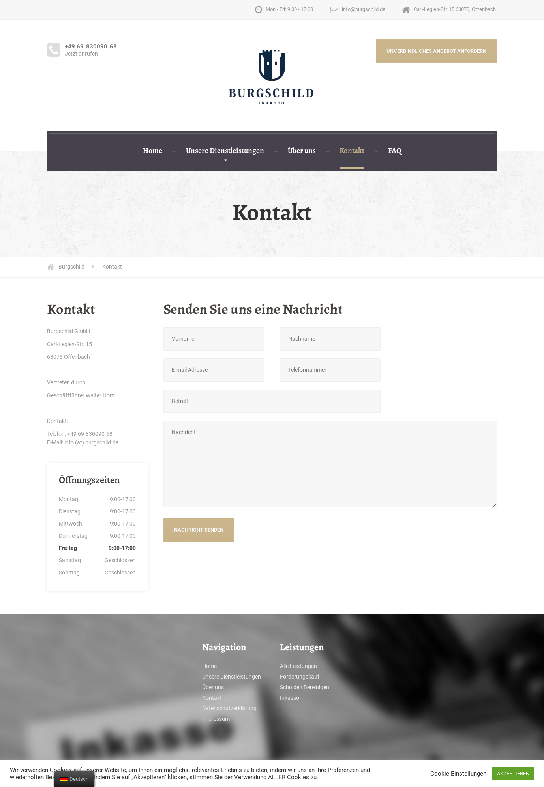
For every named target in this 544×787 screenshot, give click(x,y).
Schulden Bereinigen (304, 687)
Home (152, 150)
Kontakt (352, 150)
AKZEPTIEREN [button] (513, 773)
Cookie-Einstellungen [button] (458, 773)
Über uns (302, 150)
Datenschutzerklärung (229, 708)
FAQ (394, 150)
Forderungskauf (299, 676)
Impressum (216, 719)
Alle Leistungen (298, 666)
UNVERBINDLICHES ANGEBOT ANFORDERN (436, 51)
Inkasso (289, 698)
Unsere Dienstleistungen (225, 150)
